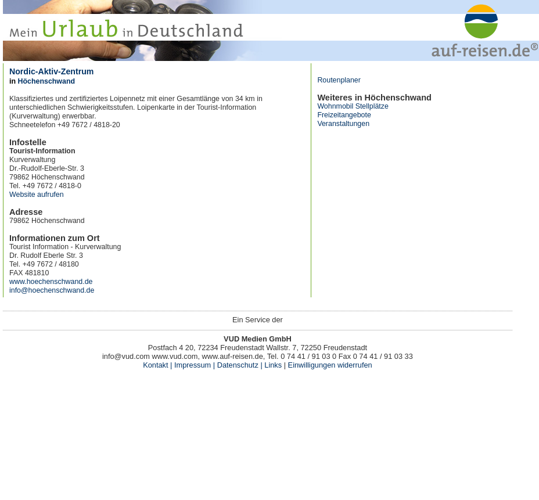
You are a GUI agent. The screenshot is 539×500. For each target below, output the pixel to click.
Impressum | (194, 365)
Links (272, 365)
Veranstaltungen (343, 124)
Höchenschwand (46, 81)
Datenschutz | (239, 365)
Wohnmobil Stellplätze (353, 106)
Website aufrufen (36, 194)
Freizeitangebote (344, 115)
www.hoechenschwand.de (50, 282)
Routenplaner (339, 80)
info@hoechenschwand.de (51, 290)
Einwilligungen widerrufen (330, 365)
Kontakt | (157, 365)
